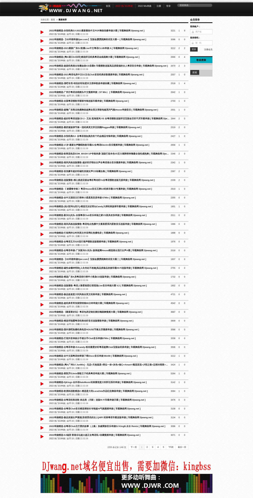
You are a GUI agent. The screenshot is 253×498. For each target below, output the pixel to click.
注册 (159, 6)
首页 (53, 19)
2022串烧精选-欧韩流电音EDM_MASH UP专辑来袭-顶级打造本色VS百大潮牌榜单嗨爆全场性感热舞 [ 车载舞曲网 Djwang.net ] (109, 153)
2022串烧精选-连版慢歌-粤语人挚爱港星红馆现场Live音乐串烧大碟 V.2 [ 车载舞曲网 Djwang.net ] (98, 285)
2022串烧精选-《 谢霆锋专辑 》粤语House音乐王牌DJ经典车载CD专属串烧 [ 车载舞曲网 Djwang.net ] (100, 189)
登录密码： (195, 38)
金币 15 (70, 34)
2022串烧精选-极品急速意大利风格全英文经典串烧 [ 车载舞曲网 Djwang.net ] (88, 294)
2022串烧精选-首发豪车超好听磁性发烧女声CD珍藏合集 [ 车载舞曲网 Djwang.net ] (90, 171)
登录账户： (195, 26)
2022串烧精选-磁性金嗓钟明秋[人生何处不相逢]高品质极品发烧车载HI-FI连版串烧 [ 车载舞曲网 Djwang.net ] (103, 268)
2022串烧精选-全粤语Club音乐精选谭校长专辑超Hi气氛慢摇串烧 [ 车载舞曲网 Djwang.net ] (95, 408)
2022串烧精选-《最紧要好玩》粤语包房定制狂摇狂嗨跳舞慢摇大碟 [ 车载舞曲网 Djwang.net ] (95, 312)
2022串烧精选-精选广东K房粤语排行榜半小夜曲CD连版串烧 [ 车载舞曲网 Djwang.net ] (92, 276)
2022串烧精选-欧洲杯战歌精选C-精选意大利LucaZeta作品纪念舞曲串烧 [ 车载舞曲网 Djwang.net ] (98, 391)
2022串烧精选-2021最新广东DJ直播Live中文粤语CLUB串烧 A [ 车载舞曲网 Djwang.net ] (93, 48)
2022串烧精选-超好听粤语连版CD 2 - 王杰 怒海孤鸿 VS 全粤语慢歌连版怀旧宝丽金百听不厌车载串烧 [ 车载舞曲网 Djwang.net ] (109, 118)
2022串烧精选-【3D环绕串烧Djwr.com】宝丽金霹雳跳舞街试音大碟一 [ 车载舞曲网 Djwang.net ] (97, 39)
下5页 (171, 447)
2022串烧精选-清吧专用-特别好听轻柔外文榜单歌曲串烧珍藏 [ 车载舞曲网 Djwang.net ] (92, 83)
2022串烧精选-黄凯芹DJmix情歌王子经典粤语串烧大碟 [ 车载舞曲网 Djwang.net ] (90, 373)
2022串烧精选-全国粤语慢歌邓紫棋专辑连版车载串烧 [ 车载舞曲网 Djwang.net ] (89, 101)
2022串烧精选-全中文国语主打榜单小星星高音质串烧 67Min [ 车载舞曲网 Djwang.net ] (92, 197)
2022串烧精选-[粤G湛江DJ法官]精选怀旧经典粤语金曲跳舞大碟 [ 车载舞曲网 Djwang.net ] (94, 57)
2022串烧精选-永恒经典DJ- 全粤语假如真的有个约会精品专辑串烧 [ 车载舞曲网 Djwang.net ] (95, 136)
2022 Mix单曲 (144, 6)
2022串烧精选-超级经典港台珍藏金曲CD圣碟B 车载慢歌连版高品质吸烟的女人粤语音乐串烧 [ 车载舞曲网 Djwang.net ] (108, 65)
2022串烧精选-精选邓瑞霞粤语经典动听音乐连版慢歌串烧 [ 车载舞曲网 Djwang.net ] (91, 320)
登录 (168, 6)
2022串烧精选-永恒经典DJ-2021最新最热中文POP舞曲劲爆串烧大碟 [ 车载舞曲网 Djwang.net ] (96, 30)
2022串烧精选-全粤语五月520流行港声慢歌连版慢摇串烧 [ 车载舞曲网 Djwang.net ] (91, 241)
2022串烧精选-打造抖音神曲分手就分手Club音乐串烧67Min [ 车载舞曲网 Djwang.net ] (92, 338)
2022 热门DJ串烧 (124, 6)
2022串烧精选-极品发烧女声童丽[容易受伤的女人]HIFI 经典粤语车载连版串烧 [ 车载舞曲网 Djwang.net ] (101, 417)
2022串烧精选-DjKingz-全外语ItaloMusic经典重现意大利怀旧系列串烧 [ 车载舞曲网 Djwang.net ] (98, 382)
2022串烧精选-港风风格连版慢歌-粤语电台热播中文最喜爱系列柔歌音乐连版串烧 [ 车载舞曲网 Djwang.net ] (102, 224)
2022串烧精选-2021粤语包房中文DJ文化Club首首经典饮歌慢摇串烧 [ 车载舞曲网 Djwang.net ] (96, 74)
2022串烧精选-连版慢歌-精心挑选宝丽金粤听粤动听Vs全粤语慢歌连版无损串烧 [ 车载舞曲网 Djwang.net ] (102, 180)
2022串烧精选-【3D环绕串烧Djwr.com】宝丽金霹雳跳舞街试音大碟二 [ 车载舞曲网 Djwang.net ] (97, 259)
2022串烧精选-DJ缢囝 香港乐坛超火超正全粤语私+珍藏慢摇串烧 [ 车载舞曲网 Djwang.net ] (94, 435)
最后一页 (182, 447)
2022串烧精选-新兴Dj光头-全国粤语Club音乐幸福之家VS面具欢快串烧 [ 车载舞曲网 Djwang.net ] (97, 215)
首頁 (108, 6)
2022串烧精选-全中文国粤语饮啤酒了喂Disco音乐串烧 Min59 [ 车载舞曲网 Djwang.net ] (93, 356)
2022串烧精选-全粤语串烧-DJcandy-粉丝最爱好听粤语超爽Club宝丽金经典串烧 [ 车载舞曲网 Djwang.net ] (102, 347)
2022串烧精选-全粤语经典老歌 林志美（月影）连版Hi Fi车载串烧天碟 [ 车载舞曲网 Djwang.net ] (97, 400)
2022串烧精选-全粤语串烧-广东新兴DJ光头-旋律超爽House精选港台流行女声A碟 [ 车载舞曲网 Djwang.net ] (103, 250)
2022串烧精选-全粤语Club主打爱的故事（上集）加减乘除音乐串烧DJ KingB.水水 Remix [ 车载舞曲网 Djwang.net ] (107, 426)
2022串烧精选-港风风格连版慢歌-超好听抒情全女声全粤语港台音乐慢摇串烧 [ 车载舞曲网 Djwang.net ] (100, 162)
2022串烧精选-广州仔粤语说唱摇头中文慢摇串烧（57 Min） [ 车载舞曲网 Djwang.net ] (92, 92)
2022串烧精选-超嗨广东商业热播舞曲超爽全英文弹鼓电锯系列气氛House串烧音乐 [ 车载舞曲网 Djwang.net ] (103, 109)
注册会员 (208, 49)
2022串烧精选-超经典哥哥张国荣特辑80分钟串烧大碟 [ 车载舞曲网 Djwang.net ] (89, 303)
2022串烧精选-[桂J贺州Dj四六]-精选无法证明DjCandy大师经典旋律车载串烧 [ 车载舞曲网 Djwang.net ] (101, 206)
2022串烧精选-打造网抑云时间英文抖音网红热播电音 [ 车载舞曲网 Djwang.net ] (89, 233)
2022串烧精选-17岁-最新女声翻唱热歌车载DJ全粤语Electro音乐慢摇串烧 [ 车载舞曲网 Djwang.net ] (99, 145)
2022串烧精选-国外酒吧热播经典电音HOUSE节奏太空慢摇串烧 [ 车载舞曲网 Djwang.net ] (94, 329)
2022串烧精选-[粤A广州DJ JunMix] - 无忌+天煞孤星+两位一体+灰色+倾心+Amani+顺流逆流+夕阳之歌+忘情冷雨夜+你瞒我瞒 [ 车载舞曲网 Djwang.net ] (109, 364)
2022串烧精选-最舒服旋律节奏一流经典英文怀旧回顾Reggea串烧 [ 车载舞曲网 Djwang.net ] (95, 127)
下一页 (134, 447)
